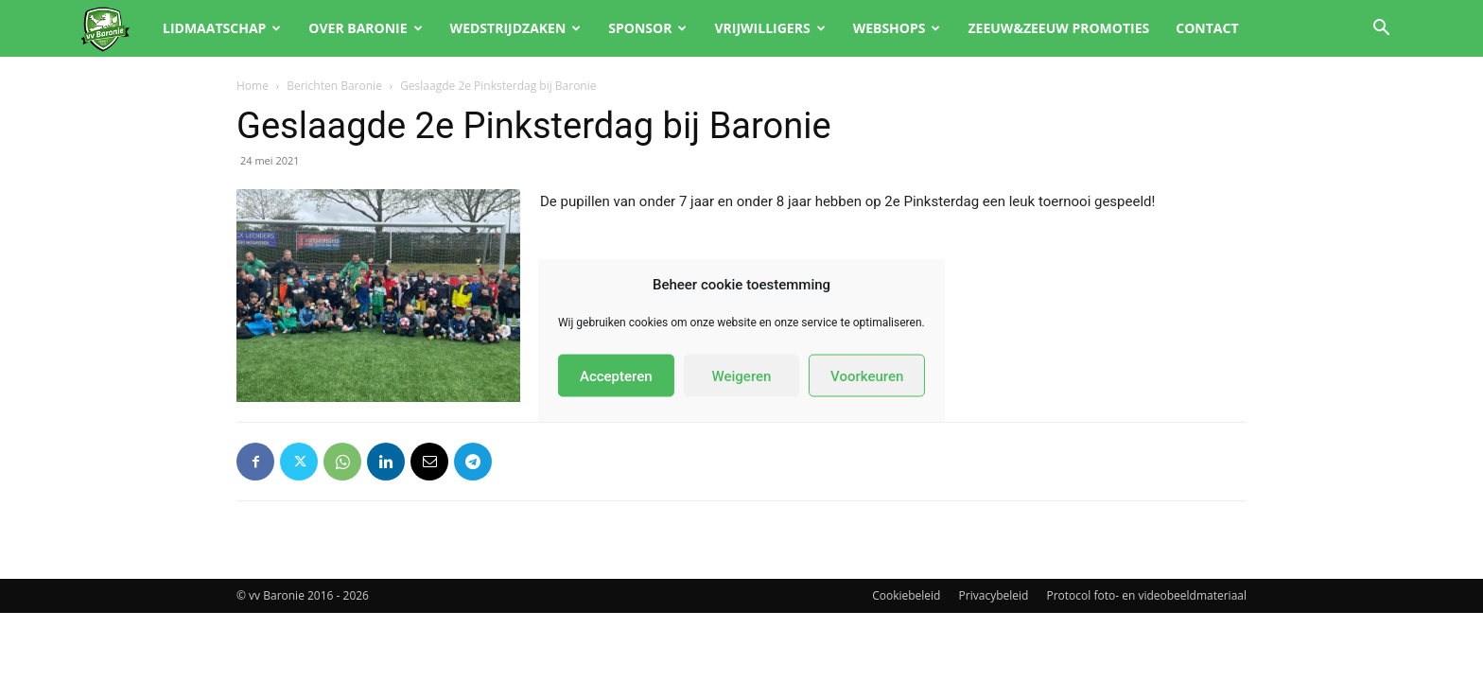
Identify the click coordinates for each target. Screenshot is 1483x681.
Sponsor (647, 28)
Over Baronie (365, 28)
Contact (1207, 28)
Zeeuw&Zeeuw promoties (1058, 28)
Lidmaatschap (222, 28)
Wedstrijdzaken (516, 28)
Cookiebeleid (906, 595)
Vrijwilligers (769, 28)
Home (252, 86)
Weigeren (742, 375)
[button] (1381, 30)
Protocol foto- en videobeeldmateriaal (1147, 595)
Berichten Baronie (334, 86)
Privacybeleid (994, 595)
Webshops (897, 28)
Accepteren (616, 375)
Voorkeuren (866, 375)
